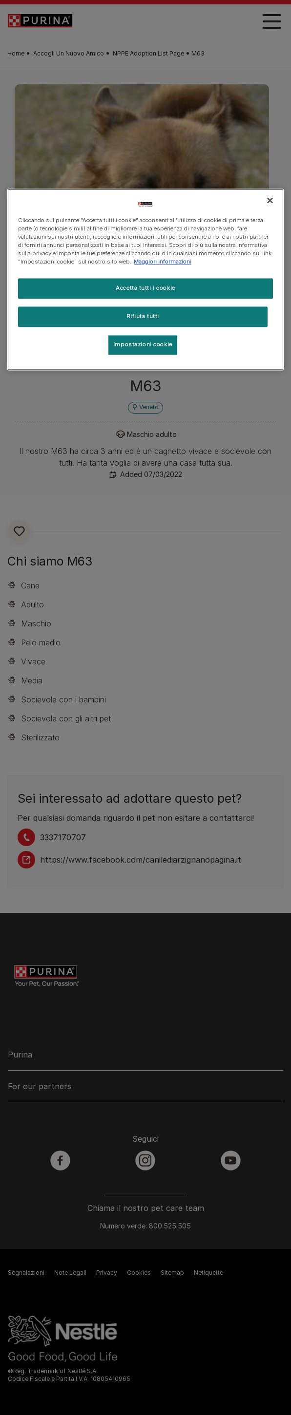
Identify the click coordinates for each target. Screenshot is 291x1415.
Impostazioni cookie (142, 344)
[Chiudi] (270, 200)
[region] (145, 279)
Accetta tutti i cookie (145, 288)
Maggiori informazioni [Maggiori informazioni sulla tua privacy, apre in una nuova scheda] (162, 262)
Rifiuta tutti (142, 316)
